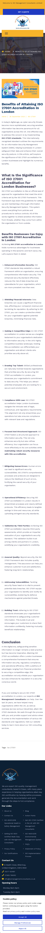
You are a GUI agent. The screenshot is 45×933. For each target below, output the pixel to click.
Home (7, 51)
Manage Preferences (22, 923)
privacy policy (15, 911)
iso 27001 (11, 747)
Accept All (23, 917)
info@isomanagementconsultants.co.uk (20, 879)
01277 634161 (10, 872)
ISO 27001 (32, 116)
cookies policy (30, 911)
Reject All (22, 928)
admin (4, 116)
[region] (22, 914)
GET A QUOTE (23, 12)
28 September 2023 (17, 116)
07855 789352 (10, 875)
